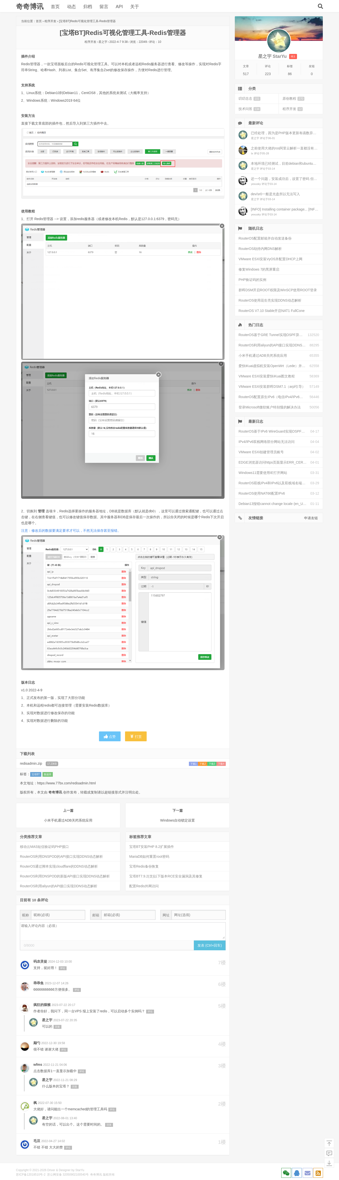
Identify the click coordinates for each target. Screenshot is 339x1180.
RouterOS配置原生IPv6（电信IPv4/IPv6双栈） (274, 397)
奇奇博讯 (29, 6)
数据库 (47, 774)
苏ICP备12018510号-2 (30, 1174)
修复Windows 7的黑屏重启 (259, 269)
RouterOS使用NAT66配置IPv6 (262, 493)
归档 (87, 6)
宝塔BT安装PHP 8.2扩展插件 (151, 847)
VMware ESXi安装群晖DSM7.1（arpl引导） (272, 386)
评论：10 (155, 42)
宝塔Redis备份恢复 (144, 866)
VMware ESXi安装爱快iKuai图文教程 (267, 376)
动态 (71, 6)
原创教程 (293, 99)
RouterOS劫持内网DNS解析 (260, 249)
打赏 (136, 736)
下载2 (202, 763)
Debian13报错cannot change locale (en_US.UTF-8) (274, 504)
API (119, 6)
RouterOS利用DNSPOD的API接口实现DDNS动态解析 (61, 856)
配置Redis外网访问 (144, 886)
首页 (55, 6)
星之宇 (103, 42)
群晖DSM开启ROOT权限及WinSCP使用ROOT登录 (278, 290)
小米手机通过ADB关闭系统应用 (263, 355)
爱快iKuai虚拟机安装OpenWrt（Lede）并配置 (274, 366)
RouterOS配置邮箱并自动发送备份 (265, 238)
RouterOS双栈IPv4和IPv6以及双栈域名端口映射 (274, 483)
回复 (57, 1026)
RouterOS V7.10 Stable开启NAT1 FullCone (272, 311)
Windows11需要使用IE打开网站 (263, 473)
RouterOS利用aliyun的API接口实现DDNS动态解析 (58, 886)
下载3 (212, 763)
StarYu (79, 1170)
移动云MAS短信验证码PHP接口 (44, 847)
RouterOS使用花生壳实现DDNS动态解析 (270, 300)
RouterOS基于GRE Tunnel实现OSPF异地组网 (273, 335)
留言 (103, 6)
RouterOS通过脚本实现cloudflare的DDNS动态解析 (59, 866)
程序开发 (50, 21)
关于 (134, 6)
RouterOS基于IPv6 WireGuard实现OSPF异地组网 (274, 431)
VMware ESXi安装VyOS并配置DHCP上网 (270, 259)
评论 (62, 968)
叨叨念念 (249, 99)
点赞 (110, 736)
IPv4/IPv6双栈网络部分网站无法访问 (267, 442)
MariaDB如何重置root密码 (149, 856)
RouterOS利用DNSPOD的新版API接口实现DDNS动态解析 (65, 876)
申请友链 (311, 518)
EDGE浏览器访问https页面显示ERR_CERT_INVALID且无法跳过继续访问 (274, 462)
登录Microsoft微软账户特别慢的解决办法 (270, 407)
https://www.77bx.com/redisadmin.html (66, 783)
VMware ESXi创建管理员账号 (261, 452)
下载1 (193, 763)
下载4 (221, 763)
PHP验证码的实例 (252, 280)
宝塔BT (36, 774)
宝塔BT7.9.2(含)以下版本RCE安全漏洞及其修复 (165, 876)
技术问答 (249, 109)
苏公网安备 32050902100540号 (68, 1174)
